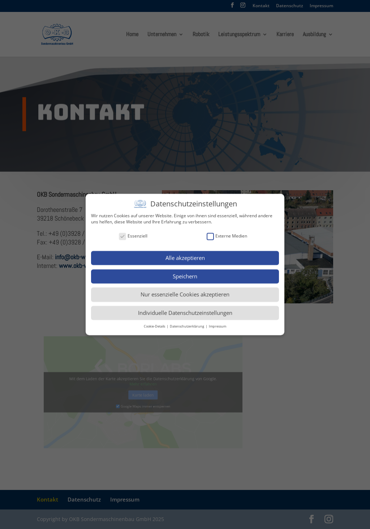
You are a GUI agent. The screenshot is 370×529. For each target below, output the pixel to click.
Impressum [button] (217, 324)
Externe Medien (227, 234)
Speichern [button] (185, 273)
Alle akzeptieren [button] (185, 255)
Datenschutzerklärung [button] (187, 324)
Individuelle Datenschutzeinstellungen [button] (185, 310)
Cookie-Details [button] (155, 324)
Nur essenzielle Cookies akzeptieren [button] (185, 292)
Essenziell (133, 234)
